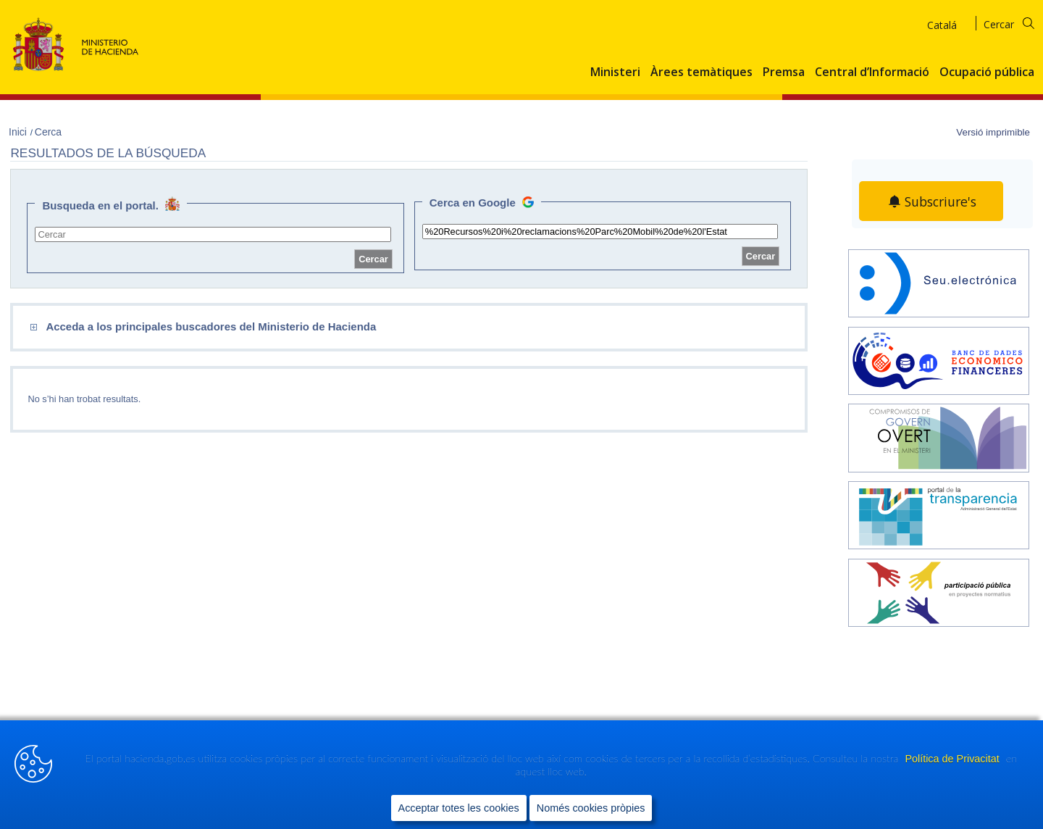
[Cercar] (1018, 22)
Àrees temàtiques (701, 72)
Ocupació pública (986, 72)
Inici (19, 132)
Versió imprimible (993, 132)
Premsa (784, 72)
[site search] (212, 234)
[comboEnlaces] (307, 327)
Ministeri (615, 72)
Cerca (48, 132)
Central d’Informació (872, 72)
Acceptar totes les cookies (458, 808)
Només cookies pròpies (591, 808)
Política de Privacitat (953, 759)
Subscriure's (940, 201)
